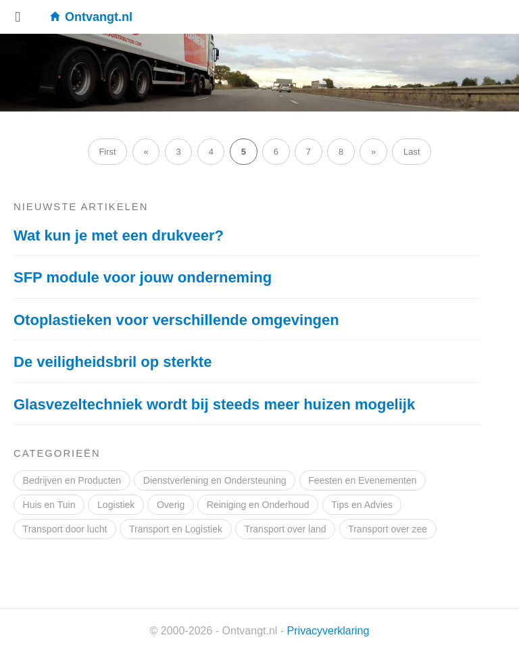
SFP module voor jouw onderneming (143, 277)
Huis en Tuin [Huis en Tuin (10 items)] (49, 504)
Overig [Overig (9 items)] (170, 504)
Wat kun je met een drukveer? (119, 235)
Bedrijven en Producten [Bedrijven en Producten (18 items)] (72, 480)
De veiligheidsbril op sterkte (113, 361)
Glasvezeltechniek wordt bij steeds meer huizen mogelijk (214, 404)
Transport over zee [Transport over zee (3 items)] (387, 529)
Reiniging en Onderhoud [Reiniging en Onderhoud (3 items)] (258, 504)
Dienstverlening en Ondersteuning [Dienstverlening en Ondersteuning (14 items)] (215, 480)
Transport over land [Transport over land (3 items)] (285, 529)
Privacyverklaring (328, 630)
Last (411, 152)
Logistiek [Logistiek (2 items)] (115, 504)
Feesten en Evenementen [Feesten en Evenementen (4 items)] (362, 480)
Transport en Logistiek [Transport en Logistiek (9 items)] (175, 529)
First (107, 152)
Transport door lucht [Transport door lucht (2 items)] (65, 529)
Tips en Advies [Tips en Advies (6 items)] (362, 504)
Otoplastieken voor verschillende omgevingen (176, 319)
